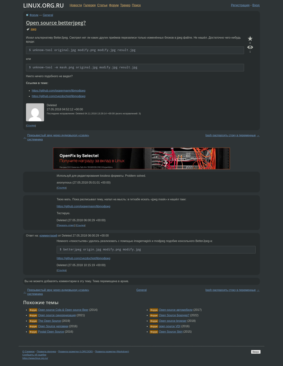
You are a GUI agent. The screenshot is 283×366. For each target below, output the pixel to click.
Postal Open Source (51, 331)
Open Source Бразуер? (174, 315)
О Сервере (28, 351)
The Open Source (49, 320)
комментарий (48, 235)
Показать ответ (65, 225)
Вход (256, 5)
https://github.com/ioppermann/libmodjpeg (58, 90)
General (48, 15)
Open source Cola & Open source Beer (63, 309)
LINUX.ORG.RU (43, 5)
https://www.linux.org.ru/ (35, 358)
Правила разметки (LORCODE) (75, 351)
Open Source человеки (53, 326)
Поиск (136, 5)
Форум (114, 5)
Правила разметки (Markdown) (112, 351)
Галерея (90, 5)
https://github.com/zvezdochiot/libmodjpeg (58, 96)
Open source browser (172, 320)
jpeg (33, 29)
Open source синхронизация (57, 315)
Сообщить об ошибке (34, 354)
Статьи (102, 5)
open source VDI (169, 326)
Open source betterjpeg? (56, 22)
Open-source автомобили (175, 309)
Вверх (255, 351)
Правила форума (46, 351)
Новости (76, 5)
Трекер (125, 5)
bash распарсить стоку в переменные (231, 135)
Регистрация (240, 5)
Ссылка (31, 125)
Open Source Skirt (170, 331)
